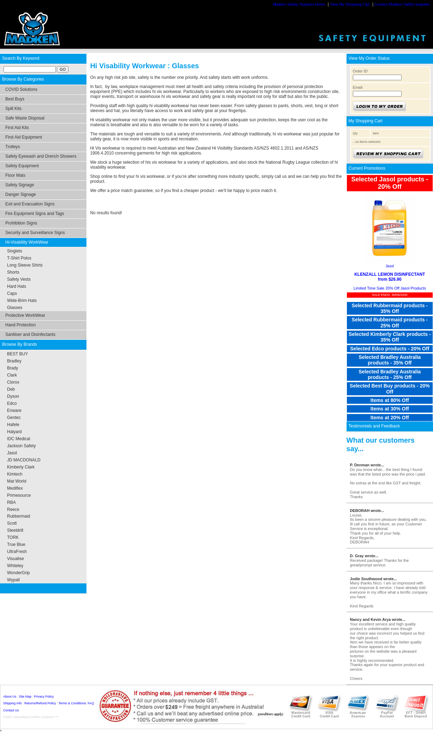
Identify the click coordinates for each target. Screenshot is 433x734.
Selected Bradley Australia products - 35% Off (390, 360)
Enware (14, 410)
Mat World (16, 481)
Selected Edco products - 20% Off (389, 348)
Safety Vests (19, 279)
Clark (12, 375)
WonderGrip (18, 572)
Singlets (14, 251)
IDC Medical (18, 438)
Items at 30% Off (390, 409)
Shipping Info (12, 703)
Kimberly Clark (21, 467)
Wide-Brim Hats (22, 300)
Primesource (19, 495)
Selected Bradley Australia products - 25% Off (390, 374)
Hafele (13, 424)
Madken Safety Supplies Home (299, 4)
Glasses (14, 307)
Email (358, 87)
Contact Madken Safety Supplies (402, 4)
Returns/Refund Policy (40, 703)
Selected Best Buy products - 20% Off (389, 388)
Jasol (12, 452)
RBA (11, 502)
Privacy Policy (44, 696)
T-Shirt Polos (19, 258)
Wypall (13, 579)
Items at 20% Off (390, 417)
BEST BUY (17, 353)
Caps (12, 293)
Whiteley (15, 565)
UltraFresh (17, 551)
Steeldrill (15, 530)
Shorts (13, 272)
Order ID (360, 71)
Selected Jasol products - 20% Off (389, 183)
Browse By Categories (23, 79)
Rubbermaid (18, 516)
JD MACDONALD (24, 460)
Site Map (25, 696)
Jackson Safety (21, 445)
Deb (11, 389)
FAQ (91, 703)
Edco (12, 403)
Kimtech (14, 474)
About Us (9, 696)
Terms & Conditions (72, 703)
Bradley (14, 361)
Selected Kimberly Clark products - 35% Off (390, 337)
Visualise (15, 558)
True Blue (16, 544)
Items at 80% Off (390, 400)
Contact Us (11, 710)
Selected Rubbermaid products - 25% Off (390, 322)
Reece (13, 509)
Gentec (14, 417)
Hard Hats (16, 286)
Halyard (14, 431)
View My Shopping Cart (350, 4)
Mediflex (15, 488)
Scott (12, 523)
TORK (13, 537)
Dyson (13, 396)
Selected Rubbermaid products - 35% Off (390, 308)
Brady (12, 368)
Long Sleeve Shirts (25, 265)
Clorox (13, 382)
